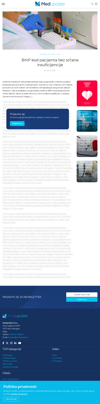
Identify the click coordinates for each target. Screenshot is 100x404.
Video (54, 355)
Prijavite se (17, 123)
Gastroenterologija (10, 367)
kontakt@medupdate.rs (18, 337)
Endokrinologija (9, 358)
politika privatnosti (19, 394)
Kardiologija (7, 355)
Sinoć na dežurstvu (10, 379)
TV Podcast (57, 361)
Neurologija (7, 364)
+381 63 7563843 (16, 334)
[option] (87, 93)
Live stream (57, 358)
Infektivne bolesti (10, 361)
